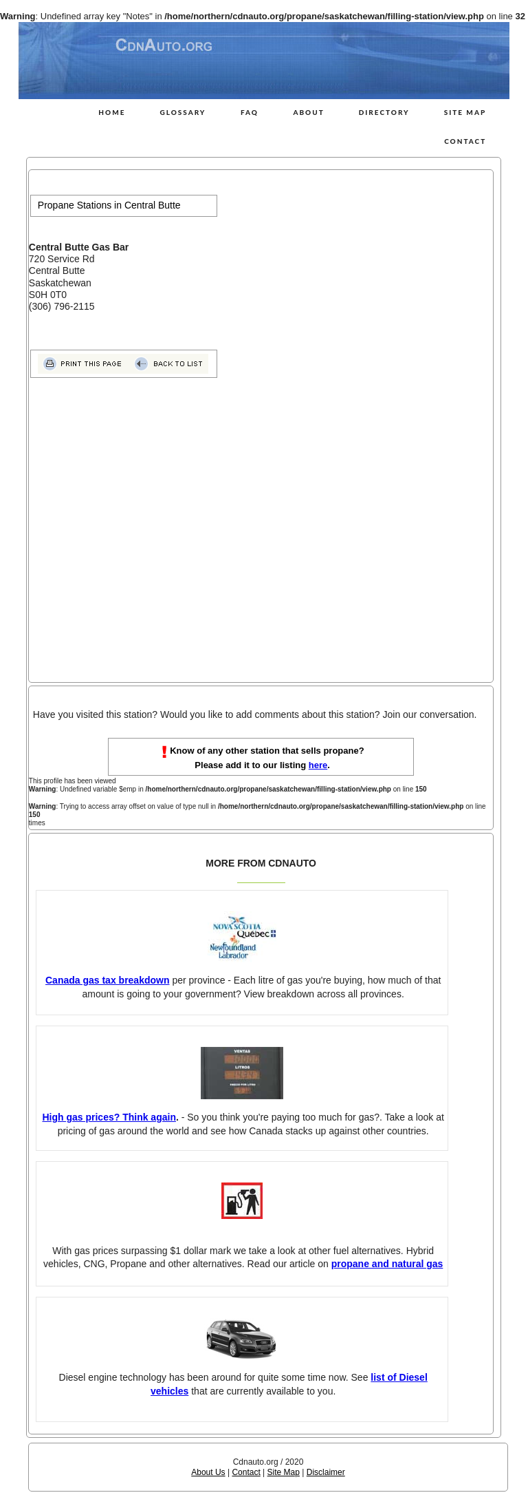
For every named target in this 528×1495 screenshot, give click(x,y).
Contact (465, 141)
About (308, 112)
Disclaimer (326, 1472)
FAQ (249, 112)
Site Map (465, 112)
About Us (208, 1472)
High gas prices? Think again (108, 1117)
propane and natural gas (387, 1263)
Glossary (183, 112)
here (318, 765)
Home (111, 112)
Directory (384, 112)
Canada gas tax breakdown (107, 980)
